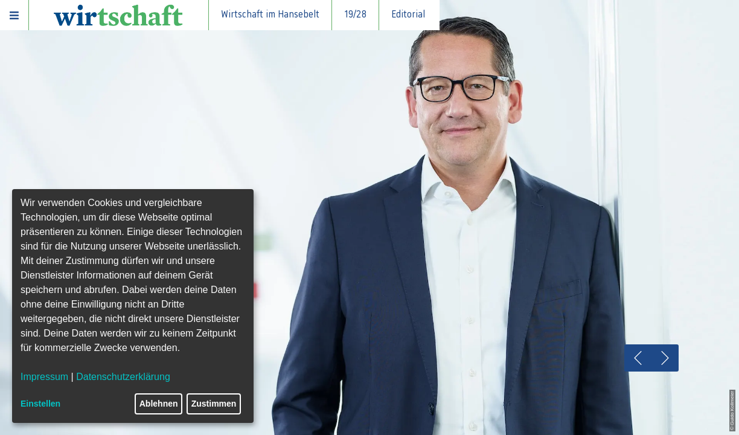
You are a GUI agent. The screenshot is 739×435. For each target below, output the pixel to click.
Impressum (44, 377)
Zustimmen (214, 403)
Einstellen (40, 403)
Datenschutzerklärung (123, 377)
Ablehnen (158, 403)
